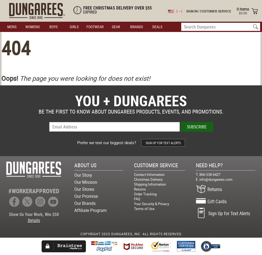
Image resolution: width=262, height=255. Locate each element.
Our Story (83, 175)
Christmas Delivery (148, 179)
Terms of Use (144, 208)
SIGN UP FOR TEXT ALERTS (163, 143)
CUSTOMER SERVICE (215, 11)
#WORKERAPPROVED (33, 191)
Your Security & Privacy (151, 203)
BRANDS (136, 26)
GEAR (116, 26)
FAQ (137, 198)
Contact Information (149, 174)
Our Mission (85, 182)
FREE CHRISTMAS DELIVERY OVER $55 (117, 8)
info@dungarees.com (215, 179)
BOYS (53, 26)
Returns (140, 189)
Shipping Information (150, 184)
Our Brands (85, 203)
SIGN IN (191, 11)
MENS (11, 26)
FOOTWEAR (94, 26)
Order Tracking (145, 194)
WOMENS (32, 26)
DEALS (157, 26)
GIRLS (74, 26)
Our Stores (84, 189)
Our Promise (86, 196)
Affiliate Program (90, 210)
